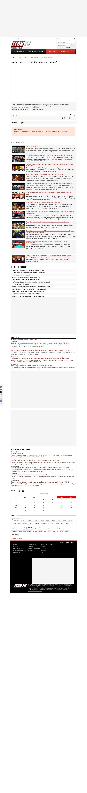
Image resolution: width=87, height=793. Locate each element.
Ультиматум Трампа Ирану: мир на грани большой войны (44, 202)
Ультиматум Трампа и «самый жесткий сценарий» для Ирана (45, 174)
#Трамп (30, 520)
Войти (72, 45)
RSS (21, 48)
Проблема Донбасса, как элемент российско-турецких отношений (31, 282)
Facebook (14, 48)
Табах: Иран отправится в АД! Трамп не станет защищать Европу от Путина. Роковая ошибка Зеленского (50, 231)
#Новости (23, 520)
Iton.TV (20, 585)
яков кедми (15, 534)
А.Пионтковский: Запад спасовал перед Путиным (26, 279)
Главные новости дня (35, 51)
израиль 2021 (37, 528)
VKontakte (16, 48)
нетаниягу (14, 531)
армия (57, 523)
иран (44, 528)
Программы (18, 51)
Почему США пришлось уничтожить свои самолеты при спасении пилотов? (49, 183)
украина (56, 531)
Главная (15, 544)
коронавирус (61, 528)
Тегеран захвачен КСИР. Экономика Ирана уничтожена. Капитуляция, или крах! (49, 193)
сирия (40, 531)
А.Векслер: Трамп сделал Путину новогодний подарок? (28, 270)
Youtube (12, 48)
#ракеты (64, 520)
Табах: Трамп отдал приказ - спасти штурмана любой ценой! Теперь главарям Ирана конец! (50, 212)
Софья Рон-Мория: (32, 146)
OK (19, 48)
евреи (13, 528)
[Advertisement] (43, 18)
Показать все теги (16, 538)
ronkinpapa (20, 118)
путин (35, 531)
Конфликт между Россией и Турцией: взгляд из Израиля (28, 296)
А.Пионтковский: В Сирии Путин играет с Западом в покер (29, 289)
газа (72, 523)
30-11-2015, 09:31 (28, 118)
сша (45, 531)
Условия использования (34, 548)
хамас (61, 531)
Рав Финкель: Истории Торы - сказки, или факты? (26, 277)
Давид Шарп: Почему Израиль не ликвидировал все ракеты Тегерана (47, 222)
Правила (30, 546)
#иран (53, 520)
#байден (36, 520)
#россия (70, 520)
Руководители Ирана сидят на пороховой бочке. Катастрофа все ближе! (48, 255)
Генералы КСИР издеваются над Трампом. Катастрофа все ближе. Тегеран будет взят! (49, 165)
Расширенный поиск (18, 548)
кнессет (54, 528)
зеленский (19, 528)
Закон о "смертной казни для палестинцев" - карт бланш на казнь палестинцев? (46, 241)
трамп (49, 531)
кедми (49, 528)
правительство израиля (25, 531)
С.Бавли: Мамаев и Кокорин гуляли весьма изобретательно (29, 272)
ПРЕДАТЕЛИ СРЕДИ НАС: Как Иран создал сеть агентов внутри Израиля (49, 155)
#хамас (31, 523)
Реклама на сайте (16, 38)
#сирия (14, 523)
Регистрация (66, 47)
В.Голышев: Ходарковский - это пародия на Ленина (27, 293)
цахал (66, 531)
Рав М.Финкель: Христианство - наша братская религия (28, 291)
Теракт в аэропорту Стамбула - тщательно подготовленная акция (31, 286)
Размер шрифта (64, 542)
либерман (69, 528)
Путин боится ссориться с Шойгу (21, 275)
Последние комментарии (19, 550)
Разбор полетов (66, 51)
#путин (58, 520)
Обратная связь (26, 38)
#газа (47, 520)
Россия (50, 523)
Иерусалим (43, 523)
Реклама (30, 550)
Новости (15, 546)
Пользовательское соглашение (35, 591)
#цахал (37, 523)
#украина (25, 523)
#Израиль (15, 520)
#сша (19, 523)
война (67, 523)
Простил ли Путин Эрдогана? (20, 284)
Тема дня (52, 51)
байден (62, 523)
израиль (28, 527)
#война (42, 520)
